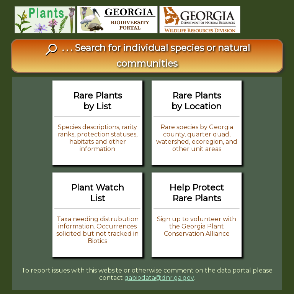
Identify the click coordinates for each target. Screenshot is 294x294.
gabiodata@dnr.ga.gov (159, 277)
